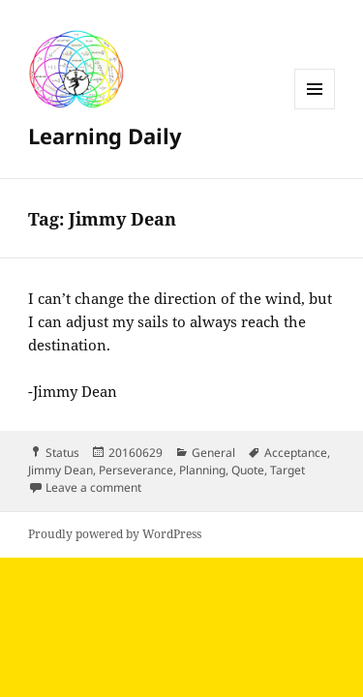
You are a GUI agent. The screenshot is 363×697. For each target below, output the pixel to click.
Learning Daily (105, 135)
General (213, 452)
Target (287, 470)
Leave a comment (93, 487)
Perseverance (136, 470)
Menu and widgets (315, 108)
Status (62, 452)
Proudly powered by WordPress (114, 534)
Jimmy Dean (60, 470)
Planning (202, 470)
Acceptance (295, 452)
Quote (247, 470)
